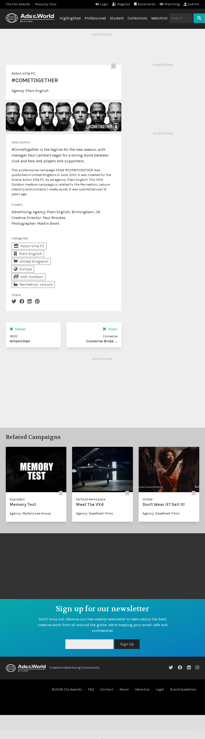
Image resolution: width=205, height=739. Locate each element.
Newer (18, 329)
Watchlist (159, 18)
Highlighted (70, 18)
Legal (160, 689)
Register (121, 4)
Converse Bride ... (102, 341)
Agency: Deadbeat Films (94, 513)
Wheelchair (20, 341)
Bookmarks (145, 4)
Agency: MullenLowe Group (30, 513)
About (124, 689)
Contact (106, 689)
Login (101, 4)
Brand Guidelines (183, 689)
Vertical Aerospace (90, 499)
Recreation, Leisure (33, 284)
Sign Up (127, 644)
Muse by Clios (45, 4)
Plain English (37, 90)
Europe (23, 269)
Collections (137, 18)
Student (117, 18)
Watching (170, 4)
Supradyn (17, 499)
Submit (191, 4)
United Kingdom (31, 261)
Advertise (142, 689)
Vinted (147, 499)
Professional (95, 18)
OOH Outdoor (28, 276)
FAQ (91, 689)
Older (110, 329)
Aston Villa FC (24, 73)
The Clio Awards (18, 4)
